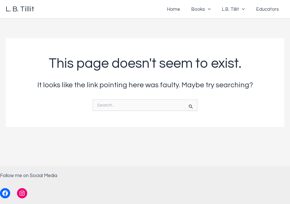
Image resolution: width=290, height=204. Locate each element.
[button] (211, 9)
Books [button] (204, 9)
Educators (268, 9)
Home (178, 9)
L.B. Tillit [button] (235, 9)
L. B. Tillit (20, 9)
